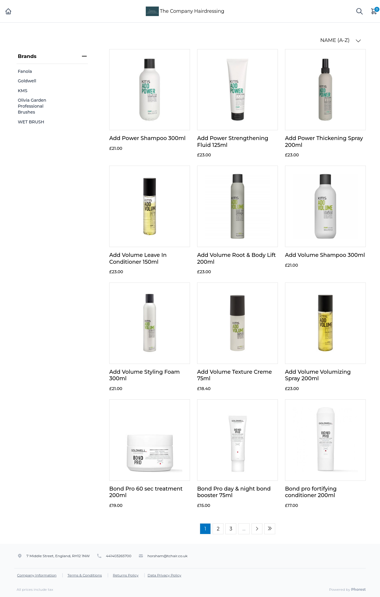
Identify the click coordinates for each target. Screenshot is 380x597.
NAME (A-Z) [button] (340, 40)
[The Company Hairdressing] (152, 11)
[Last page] (269, 528)
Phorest (358, 589)
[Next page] (256, 528)
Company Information (37, 575)
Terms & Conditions (84, 575)
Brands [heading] (52, 56)
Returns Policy (125, 575)
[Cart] (374, 11)
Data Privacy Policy (164, 575)
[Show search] (359, 11)
